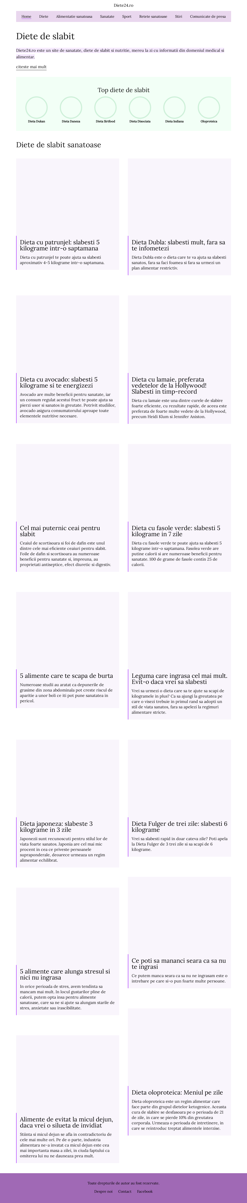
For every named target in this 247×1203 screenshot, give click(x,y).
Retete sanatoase (153, 16)
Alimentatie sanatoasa (74, 16)
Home (26, 16)
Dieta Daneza (69, 109)
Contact (124, 1191)
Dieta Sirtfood (104, 109)
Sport (126, 16)
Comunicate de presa (208, 16)
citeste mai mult (31, 66)
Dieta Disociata (138, 109)
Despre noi (103, 1191)
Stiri (178, 16)
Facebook (145, 1191)
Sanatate (107, 16)
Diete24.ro (123, 5)
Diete (43, 16)
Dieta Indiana (173, 109)
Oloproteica (207, 109)
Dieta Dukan (35, 109)
